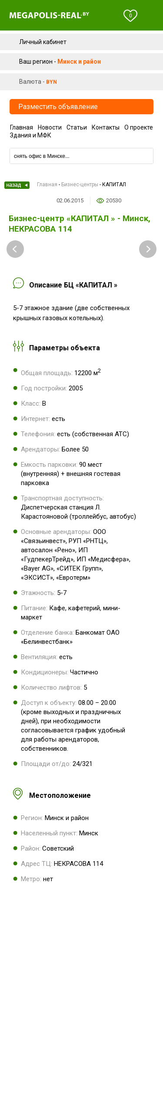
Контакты (106, 127)
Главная (21, 127)
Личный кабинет (43, 42)
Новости (50, 127)
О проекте (138, 127)
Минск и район (79, 61)
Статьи (77, 127)
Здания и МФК (30, 135)
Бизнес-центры (79, 184)
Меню (151, 16)
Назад (17, 185)
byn (51, 82)
